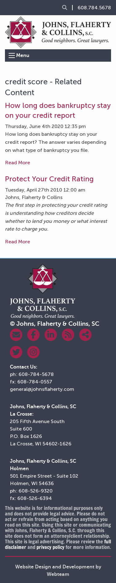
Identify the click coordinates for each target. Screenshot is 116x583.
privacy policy (50, 547)
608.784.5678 (94, 7)
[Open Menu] (12, 55)
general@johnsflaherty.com (42, 389)
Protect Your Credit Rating (49, 178)
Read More (17, 163)
